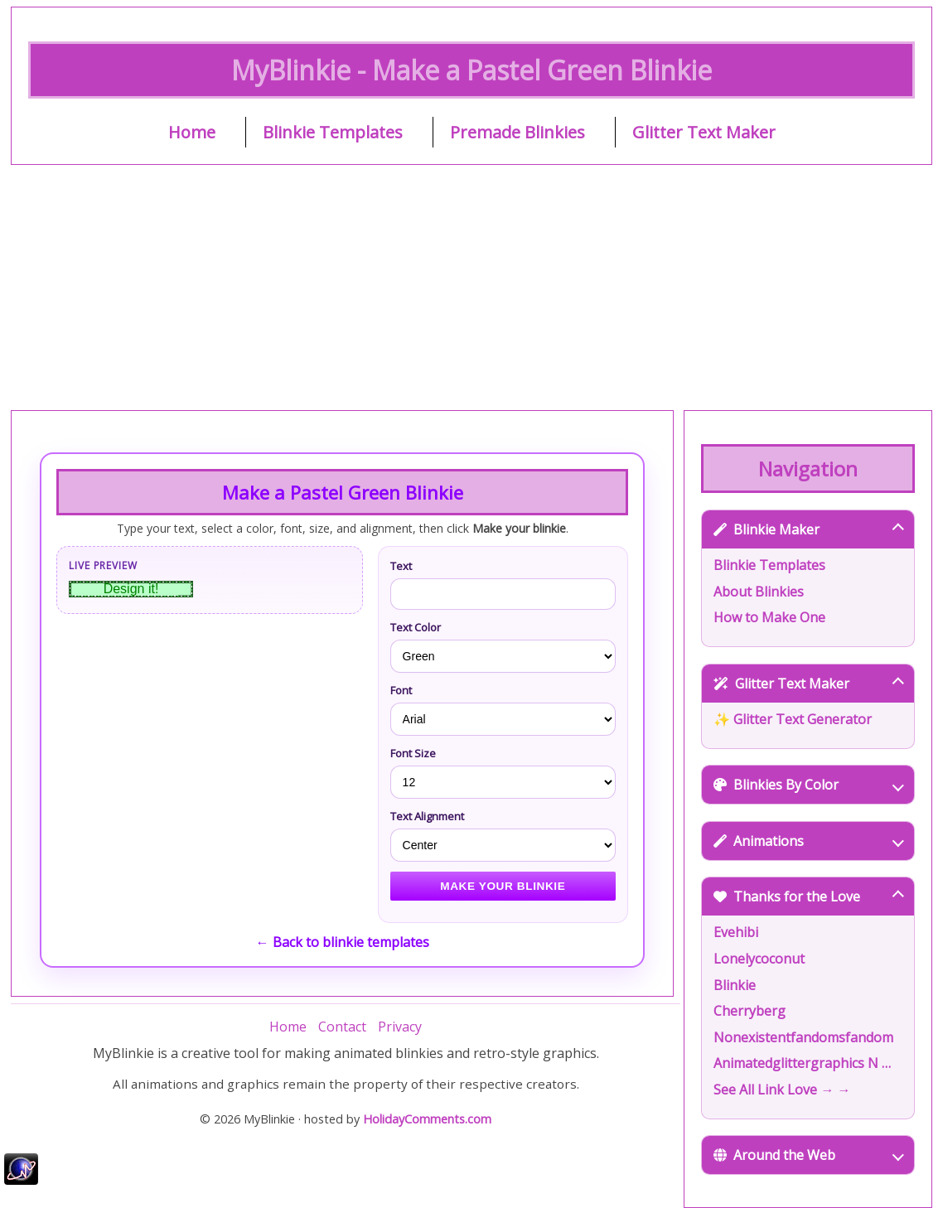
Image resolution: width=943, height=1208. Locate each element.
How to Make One (769, 617)
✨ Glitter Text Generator (792, 719)
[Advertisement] (471, 287)
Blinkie (734, 985)
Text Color (415, 627)
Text (401, 565)
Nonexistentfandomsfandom (803, 1037)
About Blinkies (758, 591)
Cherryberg (749, 1011)
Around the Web (808, 1155)
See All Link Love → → (781, 1089)
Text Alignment (427, 816)
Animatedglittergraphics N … (802, 1063)
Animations (808, 841)
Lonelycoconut (759, 958)
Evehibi (735, 932)
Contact (342, 1026)
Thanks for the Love (808, 896)
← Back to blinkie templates (342, 942)
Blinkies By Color (808, 785)
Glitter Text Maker (704, 132)
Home (191, 132)
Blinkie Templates (333, 132)
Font (401, 690)
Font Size (413, 753)
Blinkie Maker (808, 529)
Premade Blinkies (517, 132)
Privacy (400, 1026)
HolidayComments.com (427, 1119)
